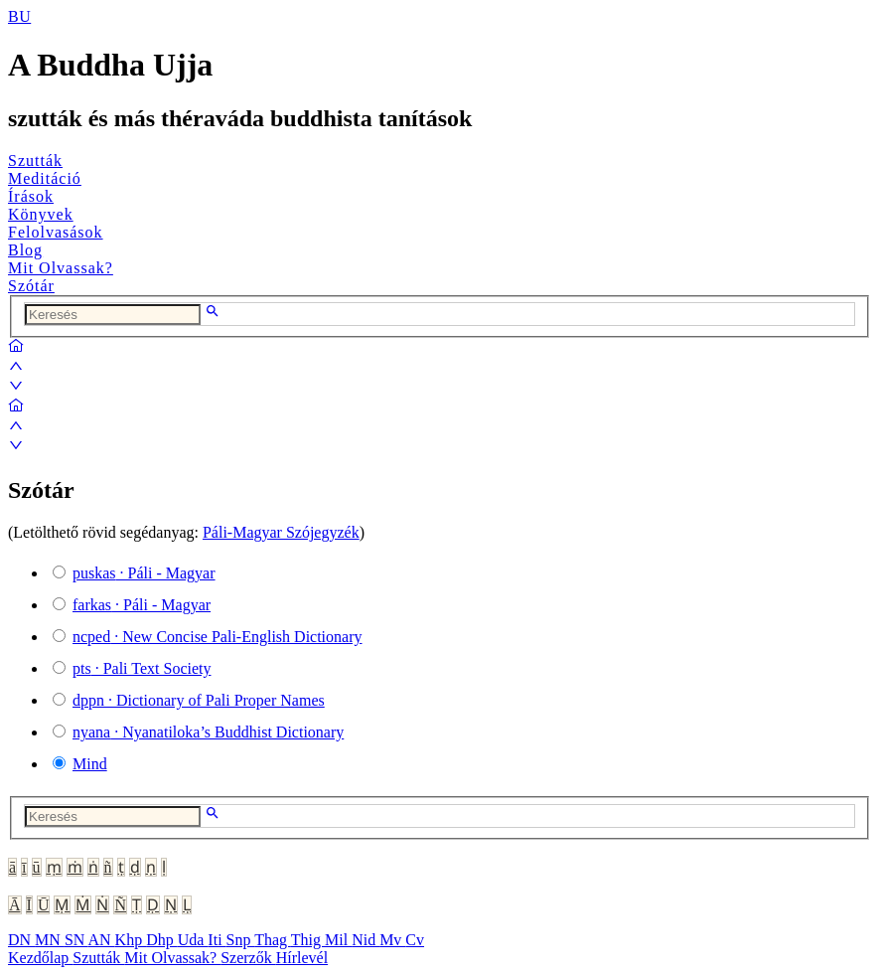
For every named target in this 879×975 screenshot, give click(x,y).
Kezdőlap (40, 957)
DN (21, 939)
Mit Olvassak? (60, 267)
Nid (365, 939)
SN (76, 939)
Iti (216, 939)
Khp (131, 939)
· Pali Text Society (142, 668)
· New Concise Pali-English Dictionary (218, 636)
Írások (31, 196)
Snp (240, 939)
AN (100, 939)
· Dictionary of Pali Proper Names (199, 700)
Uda (193, 939)
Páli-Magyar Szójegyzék (281, 532)
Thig (308, 939)
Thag (272, 939)
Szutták (35, 160)
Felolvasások (55, 232)
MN (50, 939)
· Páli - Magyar (144, 573)
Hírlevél (302, 957)
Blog (25, 250)
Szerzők (248, 957)
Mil (338, 939)
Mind (90, 763)
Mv (392, 939)
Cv (414, 939)
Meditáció (44, 178)
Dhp (162, 939)
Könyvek (40, 214)
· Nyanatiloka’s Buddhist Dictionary (208, 732)
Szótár (31, 285)
